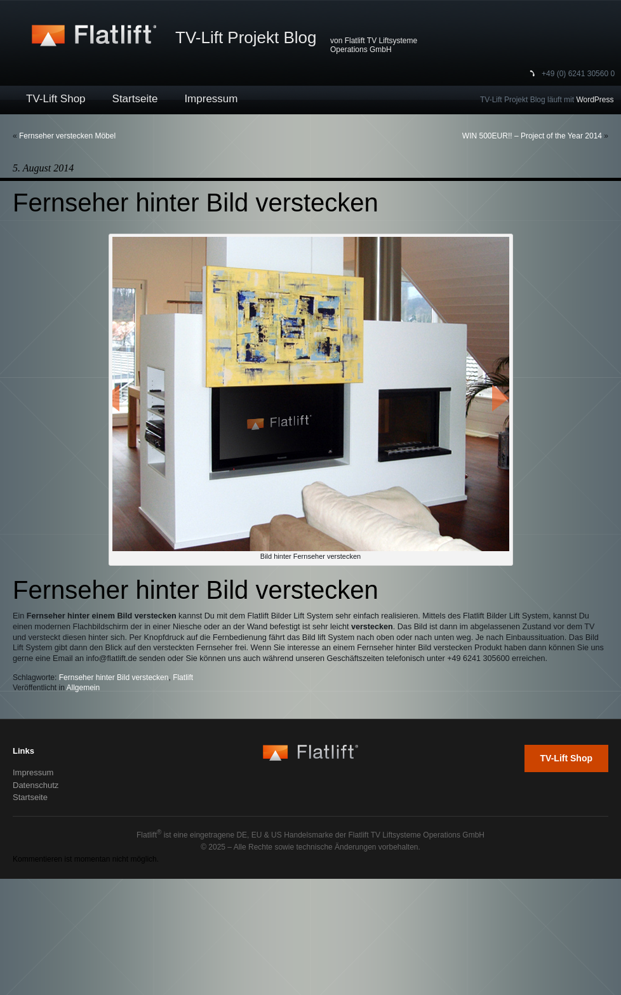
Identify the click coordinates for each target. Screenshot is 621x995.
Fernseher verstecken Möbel (67, 135)
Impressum (210, 99)
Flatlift (183, 677)
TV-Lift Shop (56, 99)
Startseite (135, 99)
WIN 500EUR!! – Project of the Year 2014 (532, 135)
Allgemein (83, 687)
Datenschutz (35, 785)
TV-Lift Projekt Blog (246, 37)
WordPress (594, 99)
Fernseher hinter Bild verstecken (114, 677)
